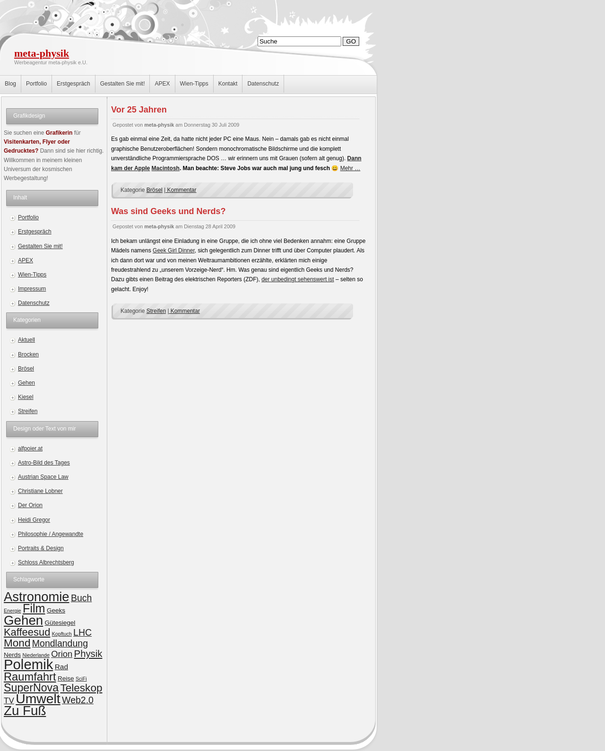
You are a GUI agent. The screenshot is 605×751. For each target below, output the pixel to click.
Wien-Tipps (194, 83)
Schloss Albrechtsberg (46, 562)
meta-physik (41, 53)
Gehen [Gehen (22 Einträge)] (23, 620)
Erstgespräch (73, 83)
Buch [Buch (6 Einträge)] (81, 598)
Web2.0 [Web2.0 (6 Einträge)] (78, 700)
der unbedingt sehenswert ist (297, 279)
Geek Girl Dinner (174, 250)
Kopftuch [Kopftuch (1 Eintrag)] (62, 634)
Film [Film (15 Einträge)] (34, 608)
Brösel (26, 368)
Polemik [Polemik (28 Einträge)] (28, 664)
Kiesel (26, 397)
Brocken (28, 354)
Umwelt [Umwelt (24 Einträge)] (38, 698)
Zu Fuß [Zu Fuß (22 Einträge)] (25, 710)
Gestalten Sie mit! (122, 83)
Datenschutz (263, 83)
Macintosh (166, 168)
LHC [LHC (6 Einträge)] (82, 632)
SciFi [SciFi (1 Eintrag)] (81, 679)
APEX (162, 83)
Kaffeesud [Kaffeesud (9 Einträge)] (27, 632)
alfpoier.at (30, 448)
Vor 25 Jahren (139, 109)
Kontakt (228, 83)
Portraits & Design (41, 548)
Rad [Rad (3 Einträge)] (61, 667)
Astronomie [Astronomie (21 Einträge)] (36, 596)
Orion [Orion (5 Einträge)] (61, 654)
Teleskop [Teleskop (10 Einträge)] (81, 688)
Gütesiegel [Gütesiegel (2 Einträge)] (60, 622)
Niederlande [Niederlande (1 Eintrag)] (35, 655)
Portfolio (36, 83)
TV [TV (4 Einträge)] (9, 700)
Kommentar (180, 190)
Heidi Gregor (34, 520)
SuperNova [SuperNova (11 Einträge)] (31, 688)
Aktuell (26, 340)
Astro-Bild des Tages (44, 462)
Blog (10, 83)
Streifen (27, 411)
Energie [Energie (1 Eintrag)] (12, 610)
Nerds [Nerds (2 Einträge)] (12, 654)
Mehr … (350, 168)
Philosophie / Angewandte (50, 534)
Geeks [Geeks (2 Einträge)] (56, 610)
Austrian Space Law (43, 477)
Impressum (32, 288)
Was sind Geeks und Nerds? (168, 211)
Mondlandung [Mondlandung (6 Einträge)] (60, 643)
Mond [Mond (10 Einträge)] (17, 643)
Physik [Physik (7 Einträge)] (88, 653)
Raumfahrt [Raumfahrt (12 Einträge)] (30, 677)
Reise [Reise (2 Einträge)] (66, 678)
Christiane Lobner (40, 491)
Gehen (26, 383)
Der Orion (30, 505)
